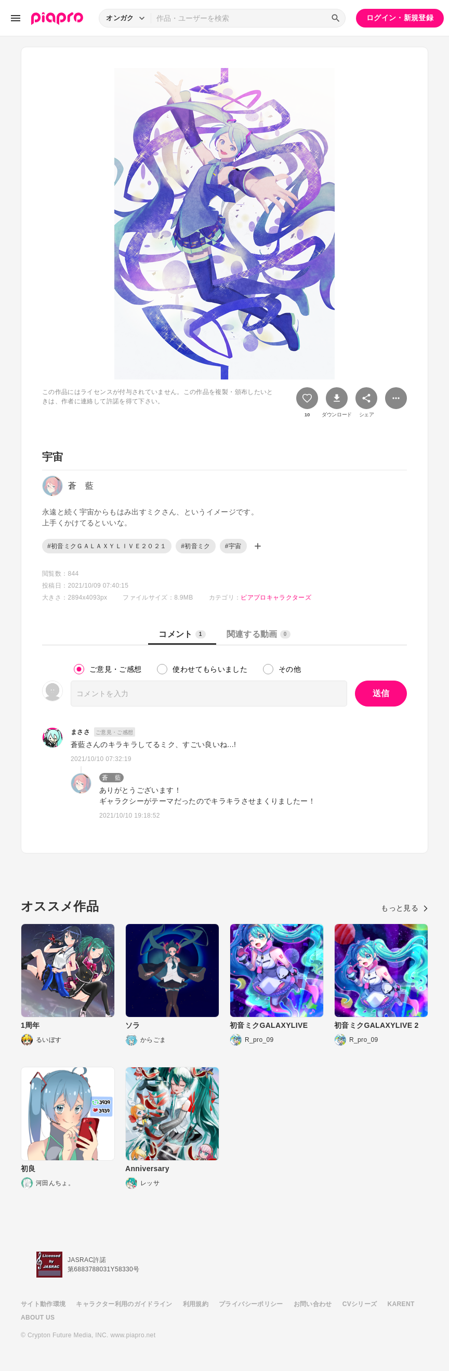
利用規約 (195, 1304)
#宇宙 (233, 546)
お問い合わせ (313, 1304)
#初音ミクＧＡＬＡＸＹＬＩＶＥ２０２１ (106, 546)
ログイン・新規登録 (399, 17)
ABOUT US (38, 1317)
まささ (80, 732)
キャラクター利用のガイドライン (124, 1304)
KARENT (401, 1304)
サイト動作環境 (43, 1304)
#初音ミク (195, 546)
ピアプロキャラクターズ (276, 597)
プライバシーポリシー (251, 1304)
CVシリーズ (359, 1304)
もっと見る (404, 908)
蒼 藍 (111, 777)
